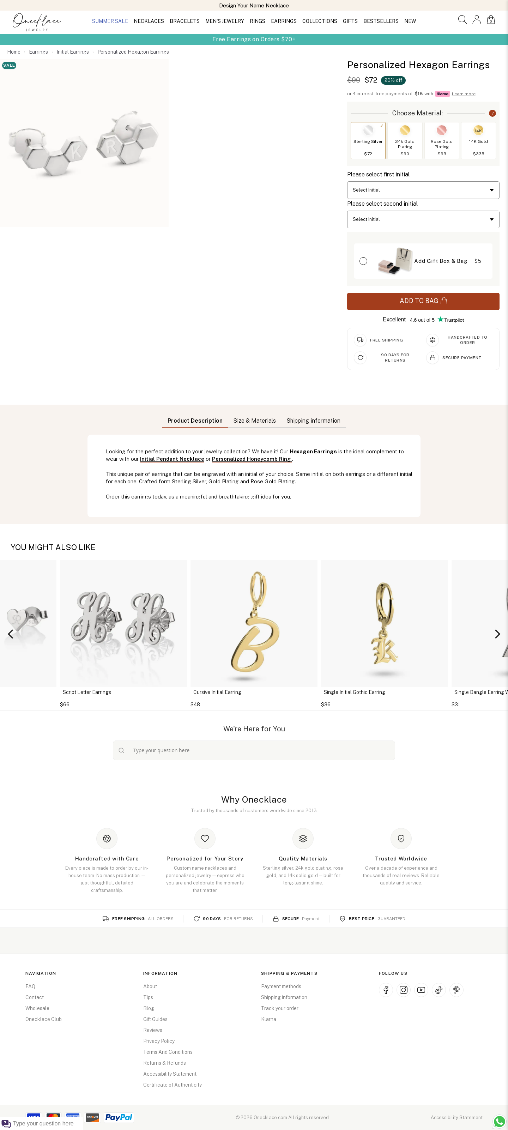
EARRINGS (284, 21)
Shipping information (284, 997)
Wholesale (37, 1008)
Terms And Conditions (168, 1052)
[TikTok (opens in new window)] (439, 990)
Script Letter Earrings (87, 692)
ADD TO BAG (423, 300)
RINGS (257, 21)
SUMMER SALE (110, 21)
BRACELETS (185, 21)
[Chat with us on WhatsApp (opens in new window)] (499, 1121)
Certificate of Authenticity (172, 1085)
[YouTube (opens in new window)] (421, 990)
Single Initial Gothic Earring (354, 692)
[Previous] (11, 634)
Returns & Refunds (164, 1063)
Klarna (268, 1019)
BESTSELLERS (381, 21)
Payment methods (281, 986)
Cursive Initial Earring (217, 692)
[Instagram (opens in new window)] (404, 990)
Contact (34, 997)
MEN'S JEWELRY (224, 21)
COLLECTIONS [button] (319, 21)
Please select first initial (378, 174)
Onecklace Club (43, 1019)
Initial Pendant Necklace (172, 459)
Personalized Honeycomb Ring (252, 459)
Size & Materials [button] (254, 420)
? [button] (493, 113)
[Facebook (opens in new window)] (386, 990)
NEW (410, 21)
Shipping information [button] (313, 420)
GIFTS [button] (350, 21)
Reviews (152, 1030)
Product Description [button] (195, 420)
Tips (148, 997)
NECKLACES (149, 21)
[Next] (496, 634)
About (150, 986)
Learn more (464, 93)
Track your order (279, 1008)
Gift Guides (155, 1019)
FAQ (30, 986)
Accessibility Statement (169, 1074)
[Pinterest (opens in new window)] (456, 990)
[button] (462, 19)
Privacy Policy (159, 1041)
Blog (148, 1008)
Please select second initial (382, 203)
